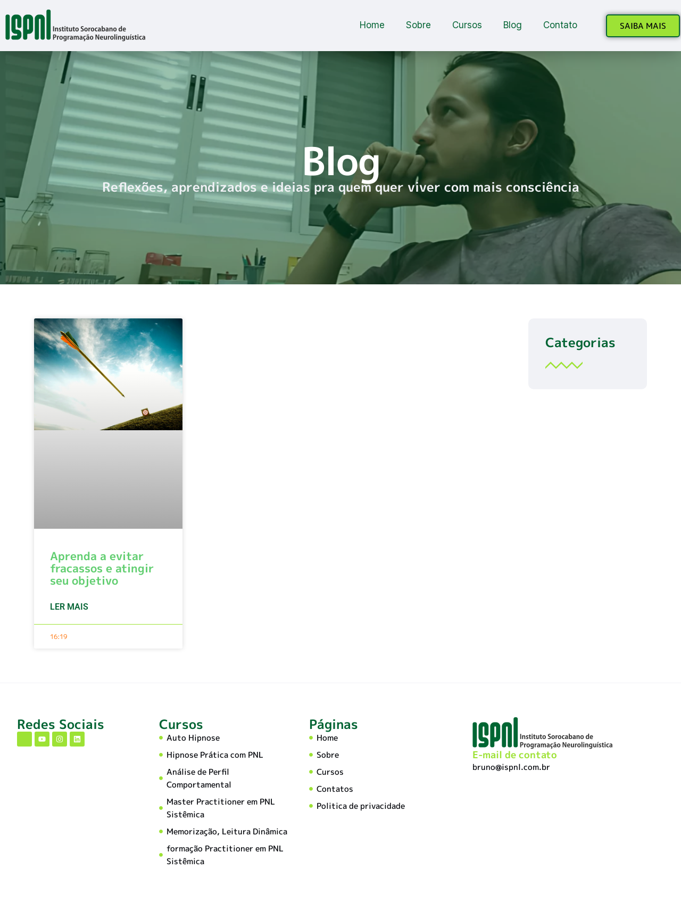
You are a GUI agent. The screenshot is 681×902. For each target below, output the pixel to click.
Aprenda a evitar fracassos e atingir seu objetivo (102, 568)
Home (372, 25)
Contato (560, 25)
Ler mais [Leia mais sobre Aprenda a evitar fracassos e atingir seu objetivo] (69, 607)
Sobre (418, 25)
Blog (512, 25)
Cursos (467, 25)
